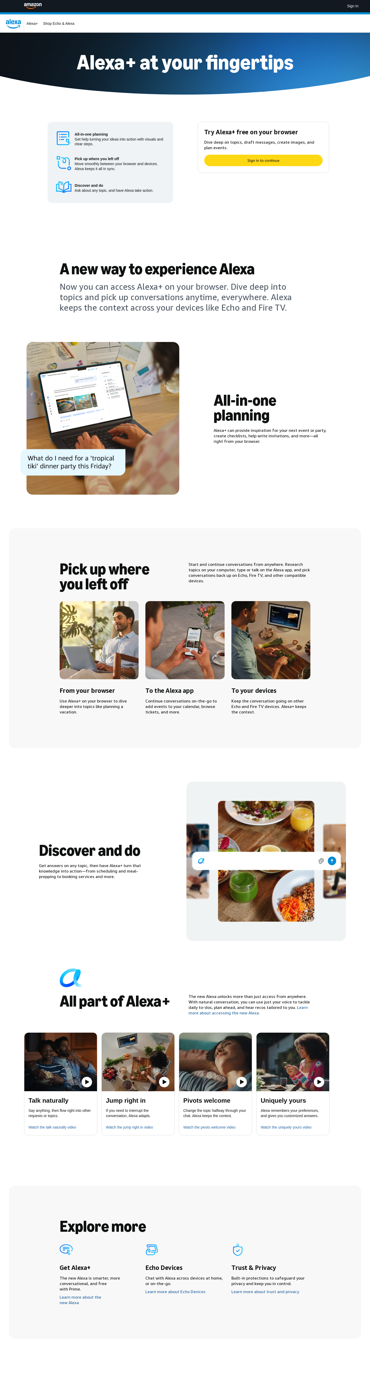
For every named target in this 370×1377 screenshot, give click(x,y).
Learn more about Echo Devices (175, 1291)
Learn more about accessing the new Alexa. (248, 1010)
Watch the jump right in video (129, 1127)
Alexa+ (32, 23)
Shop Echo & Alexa (59, 23)
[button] (60, 1062)
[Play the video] (87, 1082)
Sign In (352, 6)
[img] (266, 861)
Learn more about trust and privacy (265, 1291)
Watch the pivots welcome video (209, 1127)
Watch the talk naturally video (52, 1127)
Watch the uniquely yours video (286, 1127)
